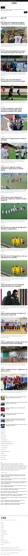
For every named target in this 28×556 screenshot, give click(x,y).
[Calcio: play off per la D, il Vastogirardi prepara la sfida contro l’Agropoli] (14, 297)
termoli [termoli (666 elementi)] (23, 469)
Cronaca (2, 523)
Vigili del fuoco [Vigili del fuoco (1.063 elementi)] (16, 470)
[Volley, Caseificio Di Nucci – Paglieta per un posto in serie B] (14, 382)
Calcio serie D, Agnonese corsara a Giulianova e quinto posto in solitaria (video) (12, 168)
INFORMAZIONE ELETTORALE (6, 441)
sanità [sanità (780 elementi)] (5, 469)
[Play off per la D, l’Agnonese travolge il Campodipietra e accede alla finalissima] (14, 35)
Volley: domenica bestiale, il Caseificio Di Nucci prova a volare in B (13, 314)
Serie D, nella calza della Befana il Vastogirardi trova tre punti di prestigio (13, 80)
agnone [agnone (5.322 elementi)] (8, 463)
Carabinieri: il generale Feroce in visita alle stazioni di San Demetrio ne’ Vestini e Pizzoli (16, 403)
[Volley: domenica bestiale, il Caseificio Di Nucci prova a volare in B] (14, 326)
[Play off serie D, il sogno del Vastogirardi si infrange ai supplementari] (14, 240)
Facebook (2, 544)
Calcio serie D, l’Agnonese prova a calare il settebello (13, 139)
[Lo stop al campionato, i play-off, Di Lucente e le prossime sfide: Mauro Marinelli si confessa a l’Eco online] (14, 122)
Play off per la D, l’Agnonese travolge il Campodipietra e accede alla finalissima (13, 23)
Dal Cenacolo (3, 435)
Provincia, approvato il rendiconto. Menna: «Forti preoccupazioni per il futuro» (14, 414)
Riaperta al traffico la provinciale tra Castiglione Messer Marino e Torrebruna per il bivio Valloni (13, 10)
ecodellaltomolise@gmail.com (5, 542)
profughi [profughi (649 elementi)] (2, 469)
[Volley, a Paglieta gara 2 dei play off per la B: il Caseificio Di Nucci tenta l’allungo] (14, 354)
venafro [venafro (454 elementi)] (7, 470)
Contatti (2, 537)
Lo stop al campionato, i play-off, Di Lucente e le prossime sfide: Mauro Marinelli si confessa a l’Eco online (11, 110)
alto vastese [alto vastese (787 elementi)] (20, 463)
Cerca (26, 12)
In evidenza (3, 49)
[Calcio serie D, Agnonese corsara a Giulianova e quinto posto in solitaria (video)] (14, 181)
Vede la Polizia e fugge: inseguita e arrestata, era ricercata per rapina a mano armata (16, 425)
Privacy (2, 554)
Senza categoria (3, 455)
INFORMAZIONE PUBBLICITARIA (6, 443)
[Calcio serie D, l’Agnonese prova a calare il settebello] (14, 151)
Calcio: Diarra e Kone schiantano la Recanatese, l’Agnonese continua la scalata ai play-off (13, 198)
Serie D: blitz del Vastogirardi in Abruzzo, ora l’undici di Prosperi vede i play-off (13, 51)
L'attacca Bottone (4, 445)
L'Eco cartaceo (3, 447)
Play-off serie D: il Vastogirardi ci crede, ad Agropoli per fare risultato (14, 256)
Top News (2, 527)
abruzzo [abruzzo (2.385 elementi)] (5, 463)
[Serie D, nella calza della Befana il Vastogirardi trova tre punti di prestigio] (14, 92)
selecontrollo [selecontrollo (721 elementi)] (19, 469)
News (2, 449)
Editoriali (2, 529)
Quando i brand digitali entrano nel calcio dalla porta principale (15, 408)
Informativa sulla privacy (4, 540)
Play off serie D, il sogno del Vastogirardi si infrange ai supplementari (14, 228)
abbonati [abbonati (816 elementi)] (2, 463)
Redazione (2, 535)
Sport (2, 457)
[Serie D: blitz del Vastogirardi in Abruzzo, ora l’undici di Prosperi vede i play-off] (14, 63)
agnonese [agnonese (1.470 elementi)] (12, 463)
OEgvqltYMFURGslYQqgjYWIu (6, 494)
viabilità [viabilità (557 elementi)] (11, 470)
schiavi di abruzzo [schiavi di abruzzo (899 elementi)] (10, 469)
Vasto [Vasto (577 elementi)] (5, 470)
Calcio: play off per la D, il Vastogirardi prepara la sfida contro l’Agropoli (12, 285)
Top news (2, 459)
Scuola (2, 453)
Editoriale (2, 437)
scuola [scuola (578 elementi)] (15, 469)
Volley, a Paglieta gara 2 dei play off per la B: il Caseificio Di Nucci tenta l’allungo (14, 342)
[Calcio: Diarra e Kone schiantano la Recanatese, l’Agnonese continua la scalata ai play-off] (14, 211)
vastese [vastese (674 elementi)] (2, 470)
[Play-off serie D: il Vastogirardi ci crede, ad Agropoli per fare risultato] (14, 268)
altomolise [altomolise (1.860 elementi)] (16, 463)
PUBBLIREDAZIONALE (4, 451)
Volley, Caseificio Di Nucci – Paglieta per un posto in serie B (14, 370)
